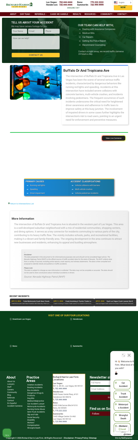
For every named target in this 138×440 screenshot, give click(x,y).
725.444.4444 (65, 5)
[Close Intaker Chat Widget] (129, 354)
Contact (122, 14)
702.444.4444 (65, 2)
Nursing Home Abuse (36, 409)
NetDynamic (126, 438)
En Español (12, 403)
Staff (9, 387)
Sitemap (92, 438)
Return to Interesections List (22, 204)
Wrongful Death (33, 428)
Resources (90, 14)
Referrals (40, 14)
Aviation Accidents (35, 385)
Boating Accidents (34, 387)
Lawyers (10, 384)
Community (106, 14)
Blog (9, 395)
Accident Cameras (14, 406)
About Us (11, 381)
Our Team (25, 14)
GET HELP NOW (123, 6)
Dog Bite (30, 398)
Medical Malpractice (35, 401)
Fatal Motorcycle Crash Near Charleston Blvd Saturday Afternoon (89, 301)
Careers (10, 390)
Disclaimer (69, 438)
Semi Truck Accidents (36, 412)
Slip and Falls (32, 414)
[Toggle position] (123, 354)
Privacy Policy (81, 438)
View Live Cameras (113, 138)
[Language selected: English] (122, 2)
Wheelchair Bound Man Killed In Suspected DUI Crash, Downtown (47, 301)
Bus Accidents (33, 390)
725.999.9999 (96, 5)
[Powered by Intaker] (115, 434)
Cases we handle (59, 14)
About (13, 14)
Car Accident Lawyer (35, 404)
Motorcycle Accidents (36, 406)
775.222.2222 (96, 2)
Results (77, 14)
